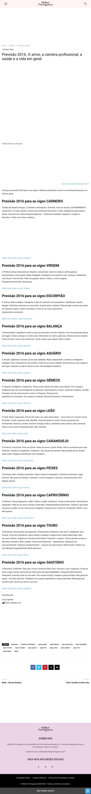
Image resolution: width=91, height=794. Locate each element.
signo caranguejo (81, 644)
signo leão (43, 648)
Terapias (11, 46)
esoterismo (14, 644)
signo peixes (54, 648)
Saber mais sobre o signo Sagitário (16, 588)
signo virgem (7, 651)
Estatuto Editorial (39, 778)
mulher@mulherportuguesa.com (51, 752)
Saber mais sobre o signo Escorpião (17, 319)
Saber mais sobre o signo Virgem (16, 288)
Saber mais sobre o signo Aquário (16, 373)
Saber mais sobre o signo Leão (15, 433)
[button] (5, 4)
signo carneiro (7, 648)
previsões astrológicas (28, 644)
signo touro (76, 648)
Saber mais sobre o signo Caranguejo (17, 460)
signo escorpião (20, 648)
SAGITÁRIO (55, 562)
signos (16, 651)
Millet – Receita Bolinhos (12, 683)
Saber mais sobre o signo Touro (15, 555)
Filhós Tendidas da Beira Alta (77, 683)
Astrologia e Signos (23, 46)
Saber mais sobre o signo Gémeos (16, 403)
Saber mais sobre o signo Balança (16, 346)
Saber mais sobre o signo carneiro (16, 258)
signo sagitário (65, 648)
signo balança (54, 644)
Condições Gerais (23, 778)
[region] (46, 27)
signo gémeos (32, 648)
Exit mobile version (45, 791)
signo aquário (42, 644)
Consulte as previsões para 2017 (75, 184)
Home (4, 46)
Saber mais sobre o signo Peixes (15, 487)
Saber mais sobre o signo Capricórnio (18, 518)
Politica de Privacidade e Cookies (62, 778)
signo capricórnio (67, 644)
